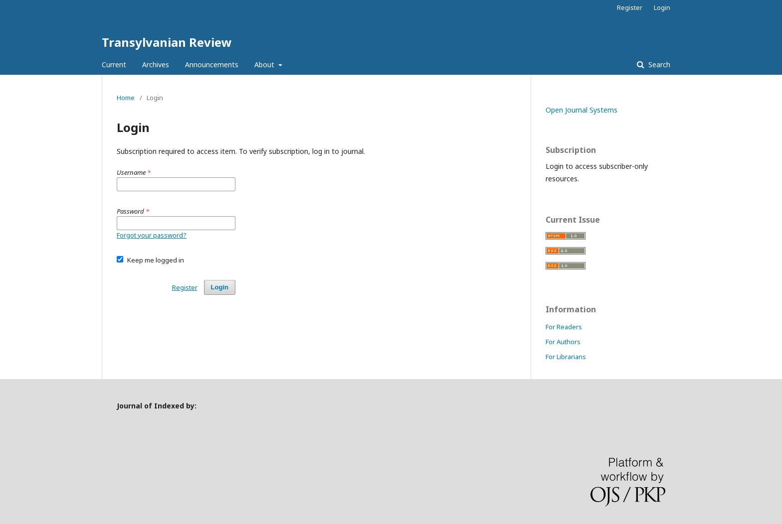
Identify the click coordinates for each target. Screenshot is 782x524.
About (265, 64)
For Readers (564, 326)
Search (658, 64)
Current (114, 64)
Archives (155, 64)
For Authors (563, 341)
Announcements (211, 64)
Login (662, 7)
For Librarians (566, 356)
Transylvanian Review (167, 42)
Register (629, 7)
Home (126, 97)
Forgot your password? (152, 235)
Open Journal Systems (581, 110)
